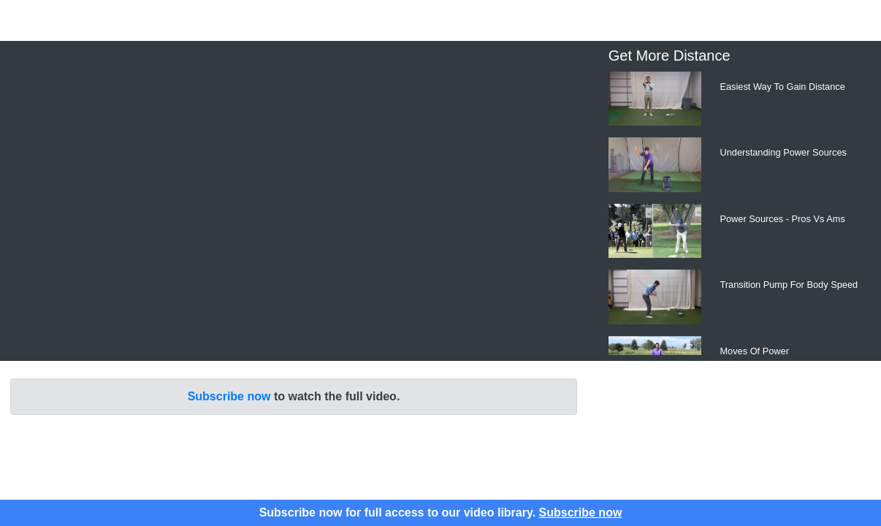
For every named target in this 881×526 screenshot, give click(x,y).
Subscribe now (229, 396)
